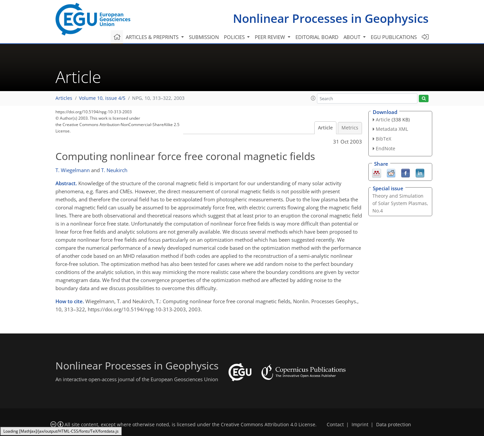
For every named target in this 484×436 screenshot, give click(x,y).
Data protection (393, 425)
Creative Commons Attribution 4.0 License (268, 425)
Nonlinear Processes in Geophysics (331, 18)
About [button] (353, 37)
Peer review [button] (270, 37)
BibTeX (383, 138)
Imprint (360, 425)
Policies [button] (235, 37)
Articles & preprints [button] (153, 37)
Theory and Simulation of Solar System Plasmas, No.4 (400, 203)
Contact (335, 425)
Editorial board (316, 37)
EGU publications (394, 37)
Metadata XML (392, 129)
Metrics (349, 128)
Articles (63, 98)
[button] (313, 98)
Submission (204, 37)
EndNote (385, 148)
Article (325, 128)
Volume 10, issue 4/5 (102, 98)
